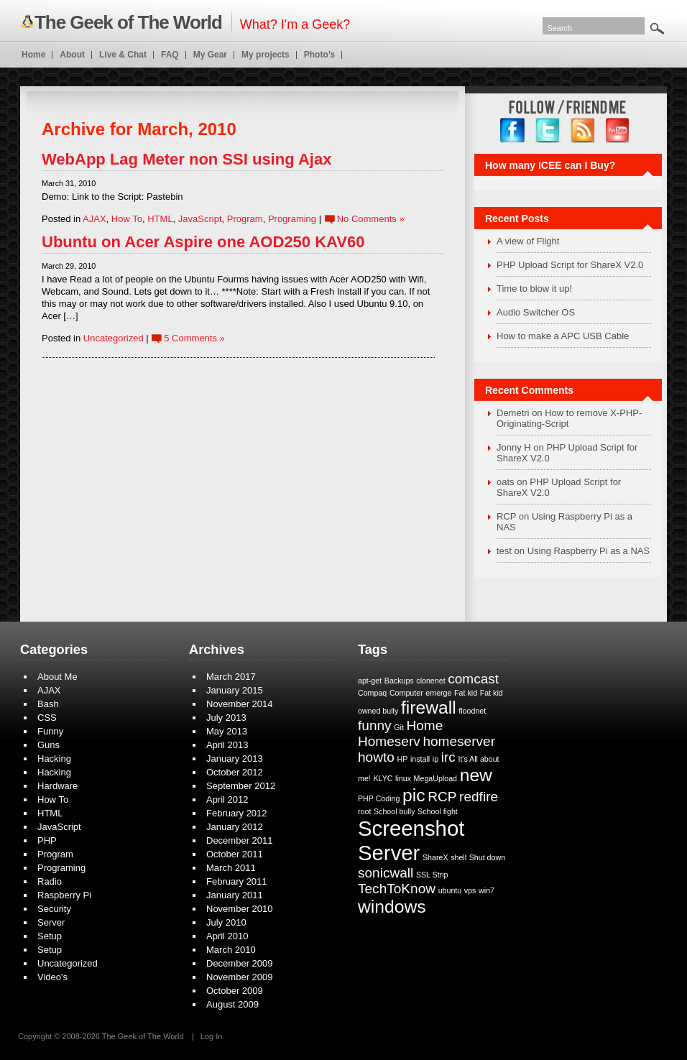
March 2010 (231, 949)
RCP (506, 516)
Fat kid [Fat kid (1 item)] (465, 692)
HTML (159, 218)
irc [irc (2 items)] (448, 757)
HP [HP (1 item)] (402, 759)
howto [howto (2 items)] (376, 757)
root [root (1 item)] (364, 811)
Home (33, 55)
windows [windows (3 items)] (392, 906)
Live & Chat (123, 55)
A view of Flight (528, 241)
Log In (211, 1036)
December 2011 (239, 840)
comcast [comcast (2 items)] (473, 678)
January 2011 (234, 895)
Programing (292, 218)
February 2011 (236, 881)
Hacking (54, 758)
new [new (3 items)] (476, 775)
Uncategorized (113, 338)
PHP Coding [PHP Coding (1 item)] (379, 798)
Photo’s (320, 55)
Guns (48, 744)
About (72, 55)
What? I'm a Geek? (185, 22)
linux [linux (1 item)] (403, 778)
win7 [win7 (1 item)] (486, 890)
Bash (48, 704)
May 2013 (226, 731)
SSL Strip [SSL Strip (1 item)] (432, 874)
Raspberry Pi (64, 895)
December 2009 (239, 963)
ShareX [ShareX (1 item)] (435, 857)
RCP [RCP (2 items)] (442, 796)
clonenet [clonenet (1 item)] (430, 680)
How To (126, 218)
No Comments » (371, 218)
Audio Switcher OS (536, 312)
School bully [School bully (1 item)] (394, 811)
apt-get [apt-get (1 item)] (370, 680)
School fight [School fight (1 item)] (438, 811)
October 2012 (234, 772)
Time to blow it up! (534, 288)
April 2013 (227, 744)
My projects (265, 55)
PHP (47, 840)
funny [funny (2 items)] (375, 725)
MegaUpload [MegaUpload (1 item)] (435, 778)
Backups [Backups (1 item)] (399, 680)
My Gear (210, 55)
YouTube (618, 130)
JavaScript (200, 218)
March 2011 (231, 867)
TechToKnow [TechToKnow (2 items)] (396, 888)
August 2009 (232, 1004)
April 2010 (227, 936)
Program (245, 218)
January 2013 (234, 758)
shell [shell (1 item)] (458, 857)
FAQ (170, 55)
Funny (50, 731)
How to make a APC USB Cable (563, 336)
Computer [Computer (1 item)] (406, 692)
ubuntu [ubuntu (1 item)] (450, 890)
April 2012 (227, 799)
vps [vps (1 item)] (470, 890)
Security (54, 908)
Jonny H (514, 447)
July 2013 (226, 717)
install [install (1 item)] (420, 759)
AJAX (94, 218)
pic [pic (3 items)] (413, 795)
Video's (52, 977)
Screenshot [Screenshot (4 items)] (411, 828)
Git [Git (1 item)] (399, 727)
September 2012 (240, 785)
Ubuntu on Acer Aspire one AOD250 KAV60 (203, 242)
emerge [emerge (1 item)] (438, 692)
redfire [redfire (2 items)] (478, 796)
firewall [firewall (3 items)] (428, 707)
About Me (57, 676)
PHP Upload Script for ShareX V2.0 (570, 264)
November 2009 (239, 977)
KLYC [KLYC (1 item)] (382, 778)
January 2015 (234, 690)
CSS (47, 717)
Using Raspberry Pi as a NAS (588, 550)
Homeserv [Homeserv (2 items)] (389, 741)
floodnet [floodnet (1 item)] (472, 710)
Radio (49, 881)
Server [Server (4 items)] (389, 853)
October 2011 (234, 854)
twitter (548, 130)
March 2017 (231, 676)
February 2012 (236, 813)
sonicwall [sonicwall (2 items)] (385, 872)
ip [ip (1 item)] (435, 759)
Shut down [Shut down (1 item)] (487, 857)
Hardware (57, 785)
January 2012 (234, 826)
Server (51, 922)
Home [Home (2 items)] (424, 725)
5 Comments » (194, 338)
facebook (512, 130)
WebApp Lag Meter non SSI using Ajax (186, 159)
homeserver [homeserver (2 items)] (459, 741)
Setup (49, 936)
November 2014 (239, 704)
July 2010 (226, 922)
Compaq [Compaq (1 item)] (372, 692)
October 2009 (234, 990)
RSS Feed (583, 130)
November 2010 (239, 908)
